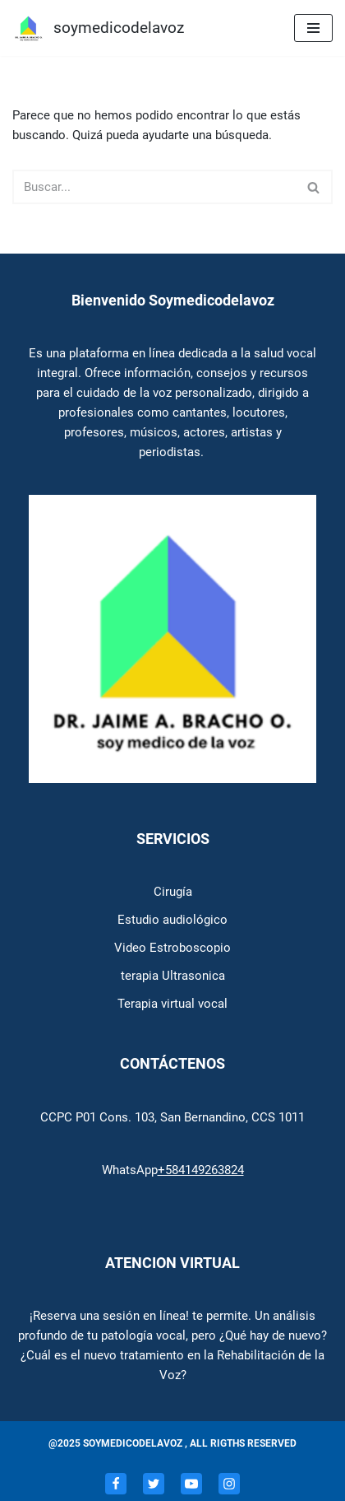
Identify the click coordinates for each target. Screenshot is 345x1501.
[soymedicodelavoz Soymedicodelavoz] (98, 28)
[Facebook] (115, 1483)
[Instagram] (229, 1483)
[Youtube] (191, 1483)
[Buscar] (154, 187)
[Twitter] (153, 1483)
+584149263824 (201, 1170)
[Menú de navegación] (313, 28)
